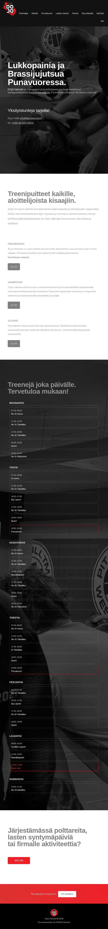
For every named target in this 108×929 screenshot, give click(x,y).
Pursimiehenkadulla (39, 92)
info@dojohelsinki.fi (31, 118)
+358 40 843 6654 (22, 122)
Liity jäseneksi (67, 894)
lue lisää (14, 267)
